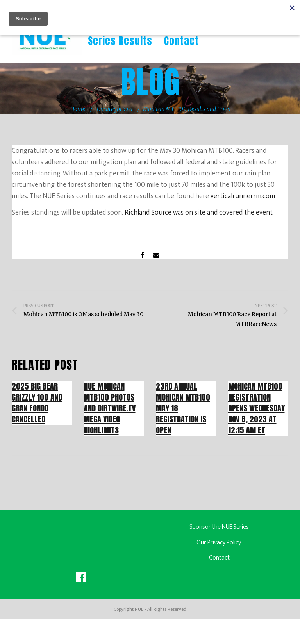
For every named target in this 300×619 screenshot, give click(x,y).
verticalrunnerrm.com (243, 196)
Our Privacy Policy (219, 542)
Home (77, 109)
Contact (181, 41)
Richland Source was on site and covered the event (199, 212)
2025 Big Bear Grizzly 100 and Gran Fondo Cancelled (37, 402)
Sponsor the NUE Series (219, 527)
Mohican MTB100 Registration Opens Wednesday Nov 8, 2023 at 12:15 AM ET (256, 408)
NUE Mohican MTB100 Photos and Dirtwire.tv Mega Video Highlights (110, 408)
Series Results (120, 41)
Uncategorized (114, 109)
